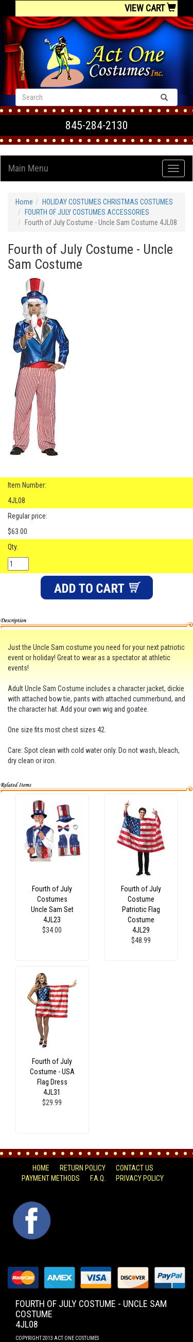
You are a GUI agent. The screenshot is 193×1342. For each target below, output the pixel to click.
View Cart (150, 8)
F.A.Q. (98, 1178)
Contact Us (134, 1168)
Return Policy (83, 1168)
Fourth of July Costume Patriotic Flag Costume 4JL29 (141, 909)
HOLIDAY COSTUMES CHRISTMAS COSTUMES (107, 202)
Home (24, 202)
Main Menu (28, 168)
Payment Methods (51, 1178)
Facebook (30, 1206)
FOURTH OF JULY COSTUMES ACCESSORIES (87, 212)
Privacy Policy (140, 1178)
